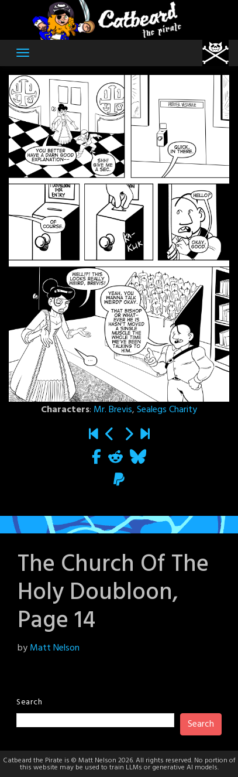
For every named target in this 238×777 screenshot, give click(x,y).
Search (29, 702)
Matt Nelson (55, 648)
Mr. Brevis (113, 409)
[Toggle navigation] (22, 52)
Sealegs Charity (167, 409)
